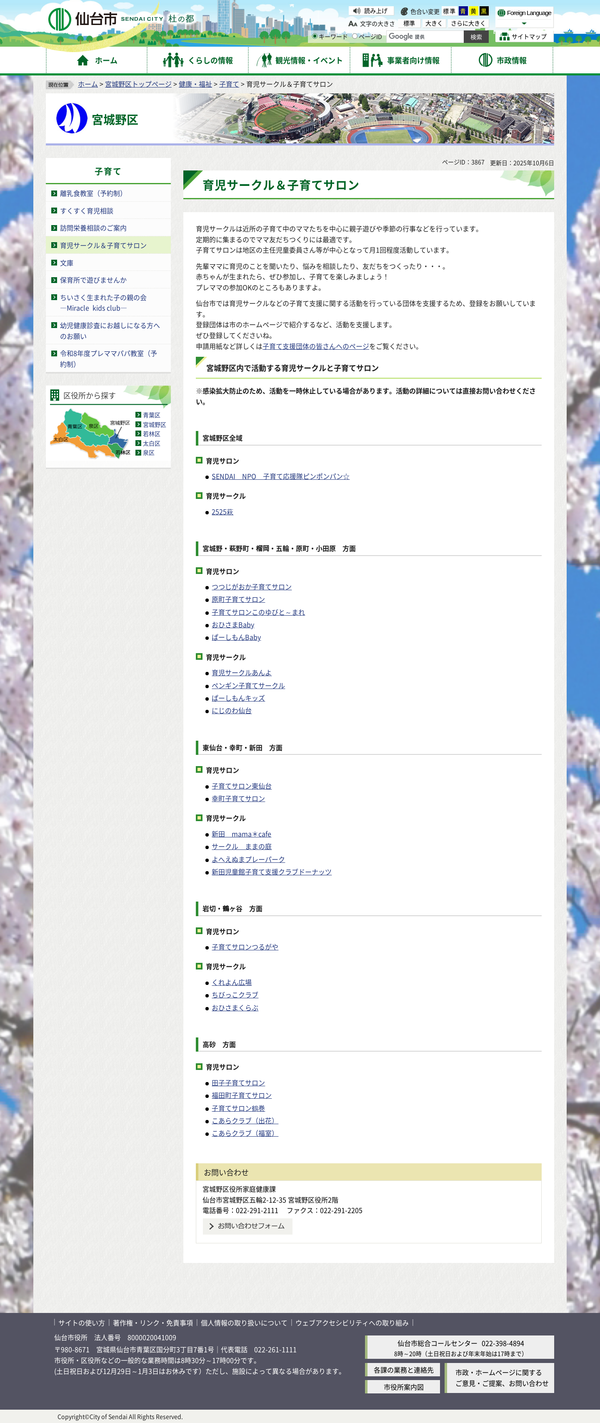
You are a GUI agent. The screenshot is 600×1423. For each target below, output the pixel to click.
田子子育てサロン (238, 1082)
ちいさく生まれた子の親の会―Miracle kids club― (103, 302)
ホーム (88, 84)
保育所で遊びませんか (93, 280)
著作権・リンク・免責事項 (153, 1323)
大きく (434, 23)
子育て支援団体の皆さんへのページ (315, 346)
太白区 (151, 443)
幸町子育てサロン (238, 798)
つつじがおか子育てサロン (252, 586)
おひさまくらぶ (235, 1007)
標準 (449, 11)
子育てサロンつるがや (245, 947)
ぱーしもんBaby (236, 637)
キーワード (330, 36)
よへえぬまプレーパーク (248, 859)
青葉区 (151, 415)
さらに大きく (468, 23)
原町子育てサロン (238, 599)
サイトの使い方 (81, 1323)
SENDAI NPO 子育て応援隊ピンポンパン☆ (281, 476)
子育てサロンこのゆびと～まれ (258, 612)
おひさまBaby (233, 624)
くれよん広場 (232, 982)
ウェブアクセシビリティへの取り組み (352, 1323)
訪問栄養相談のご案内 (93, 228)
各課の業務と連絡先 (404, 1370)
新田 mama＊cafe (241, 834)
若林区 (151, 433)
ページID (367, 36)
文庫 (66, 263)
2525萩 (222, 511)
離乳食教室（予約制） (93, 193)
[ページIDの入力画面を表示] (355, 36)
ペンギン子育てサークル (248, 685)
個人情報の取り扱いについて (244, 1323)
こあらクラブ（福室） (245, 1133)
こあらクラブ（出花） (245, 1120)
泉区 (149, 452)
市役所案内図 (404, 1387)
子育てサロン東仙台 (242, 786)
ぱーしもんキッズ (238, 698)
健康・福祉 (195, 84)
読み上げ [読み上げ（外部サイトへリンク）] (376, 10)
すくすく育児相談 (86, 210)
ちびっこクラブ (235, 995)
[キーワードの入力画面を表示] (315, 36)
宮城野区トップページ (138, 84)
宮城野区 (154, 424)
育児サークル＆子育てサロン (103, 245)
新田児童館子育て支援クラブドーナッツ (272, 872)
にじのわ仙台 (232, 710)
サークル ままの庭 (242, 846)
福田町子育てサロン (242, 1095)
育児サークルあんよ (242, 672)
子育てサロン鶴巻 (238, 1108)
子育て (229, 84)
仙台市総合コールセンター (438, 1343)
